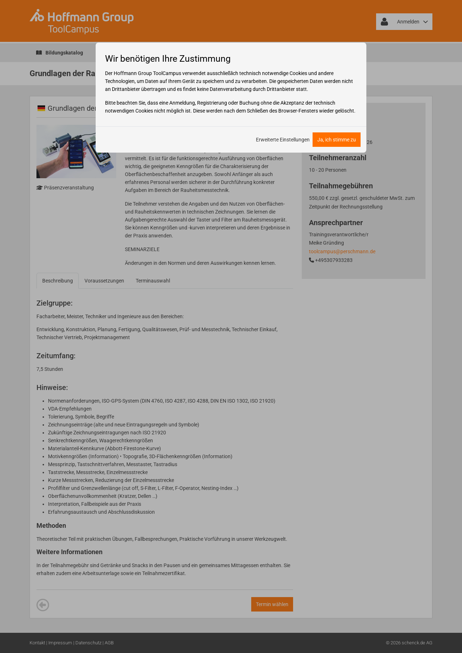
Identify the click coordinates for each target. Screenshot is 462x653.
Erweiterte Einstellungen (283, 140)
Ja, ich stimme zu (336, 140)
